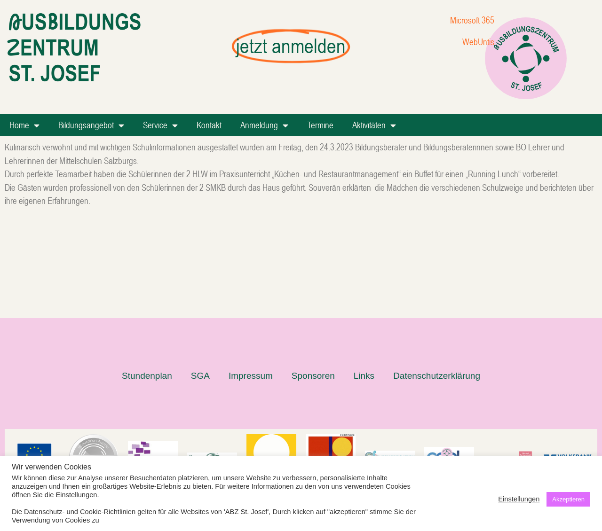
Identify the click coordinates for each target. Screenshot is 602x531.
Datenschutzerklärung (436, 280)
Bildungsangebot (91, 125)
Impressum (251, 280)
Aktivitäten (374, 125)
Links (364, 280)
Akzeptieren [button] (568, 499)
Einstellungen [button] (518, 499)
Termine (320, 124)
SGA (200, 280)
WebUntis (478, 41)
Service (160, 125)
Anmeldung (264, 125)
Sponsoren (313, 280)
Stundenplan (147, 280)
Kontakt (209, 124)
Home (24, 125)
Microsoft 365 (472, 20)
